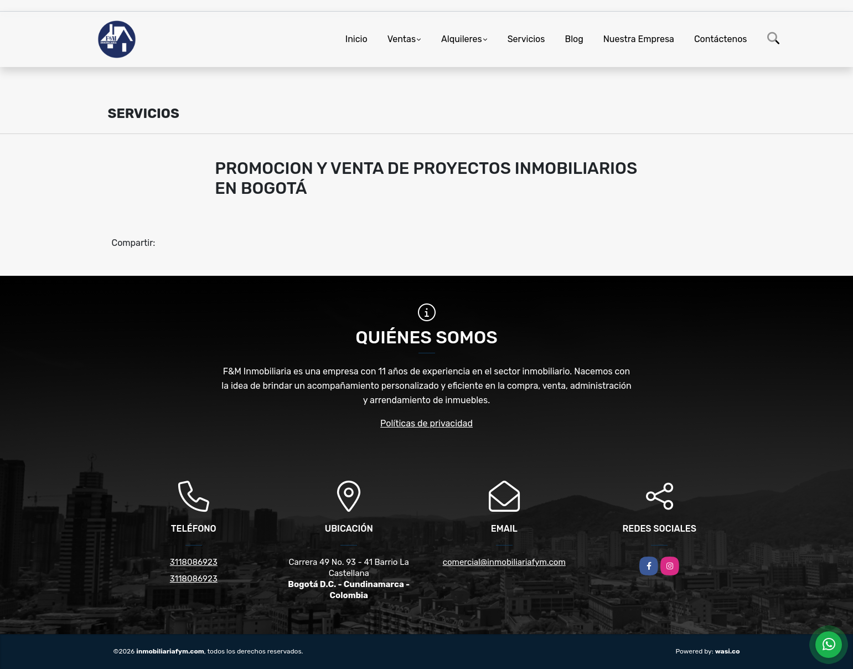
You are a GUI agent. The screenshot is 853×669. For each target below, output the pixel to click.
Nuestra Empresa (638, 39)
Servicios (526, 39)
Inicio (356, 39)
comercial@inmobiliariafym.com (504, 562)
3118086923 (194, 562)
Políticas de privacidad (426, 423)
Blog (574, 39)
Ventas (401, 39)
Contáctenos (720, 39)
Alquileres (461, 39)
